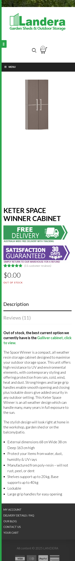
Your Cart (11, 532)
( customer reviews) (37, 265)
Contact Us (12, 527)
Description (16, 303)
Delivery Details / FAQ (18, 515)
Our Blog (10, 521)
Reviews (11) (17, 317)
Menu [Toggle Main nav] (10, 67)
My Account (12, 509)
